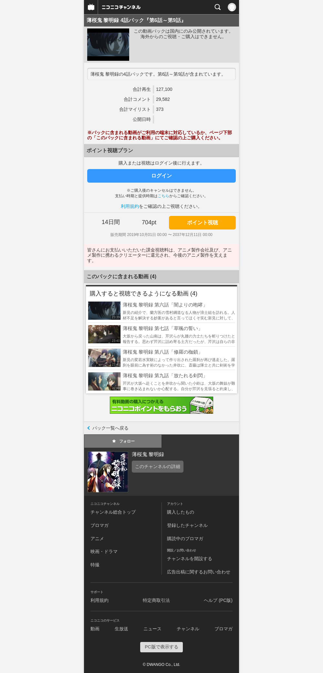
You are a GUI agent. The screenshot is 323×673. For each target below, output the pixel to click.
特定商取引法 (156, 600)
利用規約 (130, 206)
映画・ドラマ (104, 551)
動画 (94, 628)
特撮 (94, 564)
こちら (163, 196)
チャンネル (188, 628)
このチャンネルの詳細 (157, 466)
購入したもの (180, 512)
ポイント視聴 (202, 222)
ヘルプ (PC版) (218, 600)
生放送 (121, 628)
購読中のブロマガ (185, 538)
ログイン (161, 175)
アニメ (97, 538)
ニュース (152, 628)
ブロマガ (99, 525)
